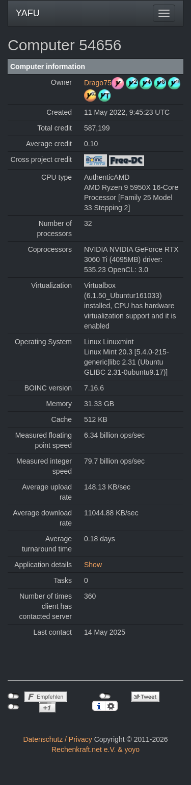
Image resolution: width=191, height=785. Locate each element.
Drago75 (98, 83)
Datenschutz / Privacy (57, 739)
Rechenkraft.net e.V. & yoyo (95, 749)
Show (93, 565)
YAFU (28, 13)
